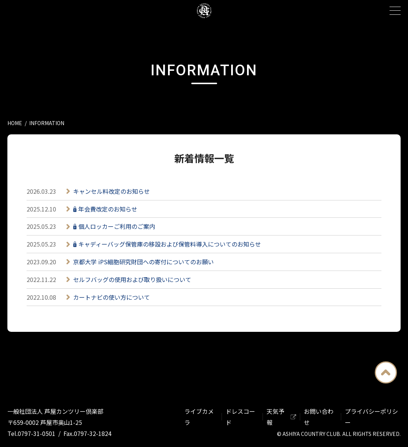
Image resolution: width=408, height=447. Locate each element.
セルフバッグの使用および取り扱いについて (132, 279)
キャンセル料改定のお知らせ (111, 191)
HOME (14, 123)
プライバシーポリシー (371, 417)
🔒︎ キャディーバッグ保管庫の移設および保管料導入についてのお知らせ (167, 244)
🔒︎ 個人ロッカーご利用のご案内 (114, 226)
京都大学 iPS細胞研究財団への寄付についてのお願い (143, 261)
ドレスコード (240, 417)
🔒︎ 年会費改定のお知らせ (105, 208)
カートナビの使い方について (111, 297)
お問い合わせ (318, 417)
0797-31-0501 (36, 433)
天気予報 (275, 417)
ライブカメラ (199, 417)
